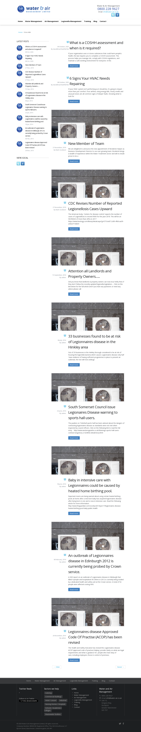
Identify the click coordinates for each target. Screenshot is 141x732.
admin (64, 277)
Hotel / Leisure (50, 700)
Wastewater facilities (53, 714)
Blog (95, 21)
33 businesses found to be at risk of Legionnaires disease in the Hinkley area (36, 95)
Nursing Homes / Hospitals (55, 704)
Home (20, 21)
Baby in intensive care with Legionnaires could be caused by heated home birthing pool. (36, 119)
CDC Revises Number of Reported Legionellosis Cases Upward (35, 74)
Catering (48, 693)
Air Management (52, 21)
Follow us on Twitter (26, 698)
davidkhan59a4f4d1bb (61, 49)
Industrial (63, 700)
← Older (57, 667)
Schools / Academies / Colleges (53, 709)
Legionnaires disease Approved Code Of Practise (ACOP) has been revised (36, 145)
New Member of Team (33, 65)
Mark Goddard (61, 150)
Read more (74, 66)
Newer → (120, 667)
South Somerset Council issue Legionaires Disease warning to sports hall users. (36, 107)
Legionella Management (71, 21)
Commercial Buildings (53, 697)
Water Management (33, 21)
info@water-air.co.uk (110, 12)
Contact (103, 21)
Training (87, 21)
